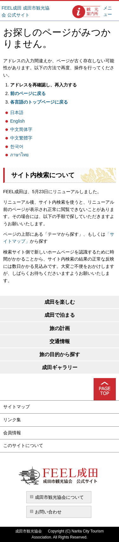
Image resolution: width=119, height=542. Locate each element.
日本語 (16, 112)
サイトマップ (16, 406)
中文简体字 (21, 129)
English (17, 121)
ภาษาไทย (19, 154)
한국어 (16, 146)
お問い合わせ (48, 511)
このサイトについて (23, 445)
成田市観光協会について (59, 497)
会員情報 (12, 432)
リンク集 (12, 419)
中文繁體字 (21, 137)
